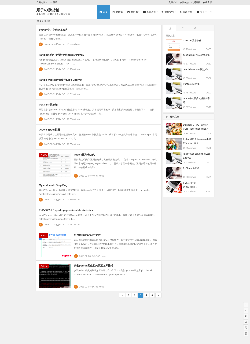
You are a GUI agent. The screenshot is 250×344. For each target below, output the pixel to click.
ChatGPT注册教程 (192, 40)
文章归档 (173, 2)
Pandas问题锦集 (191, 84)
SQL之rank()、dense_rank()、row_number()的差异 (193, 186)
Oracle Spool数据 (49, 129)
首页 (39, 21)
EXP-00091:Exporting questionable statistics (66, 210)
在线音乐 (207, 2)
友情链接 (184, 2)
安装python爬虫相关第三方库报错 (93, 265)
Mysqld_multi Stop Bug (53, 185)
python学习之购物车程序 (53, 29)
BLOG (47, 21)
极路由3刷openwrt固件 (87, 235)
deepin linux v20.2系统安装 (196, 55)
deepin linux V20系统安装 (196, 69)
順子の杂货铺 (47, 10)
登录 (53, 2)
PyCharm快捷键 (48, 104)
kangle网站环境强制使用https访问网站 (61, 54)
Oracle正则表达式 (84, 154)
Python (44, 266)
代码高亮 (195, 2)
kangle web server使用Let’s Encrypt (60, 79)
